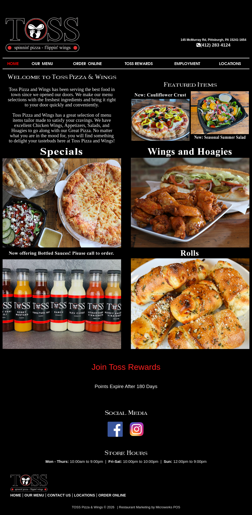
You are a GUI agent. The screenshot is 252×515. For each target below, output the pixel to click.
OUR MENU (42, 63)
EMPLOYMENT (187, 63)
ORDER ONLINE (87, 63)
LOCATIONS (230, 63)
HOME (13, 63)
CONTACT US (59, 495)
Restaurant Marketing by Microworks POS (149, 507)
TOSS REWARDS (139, 63)
